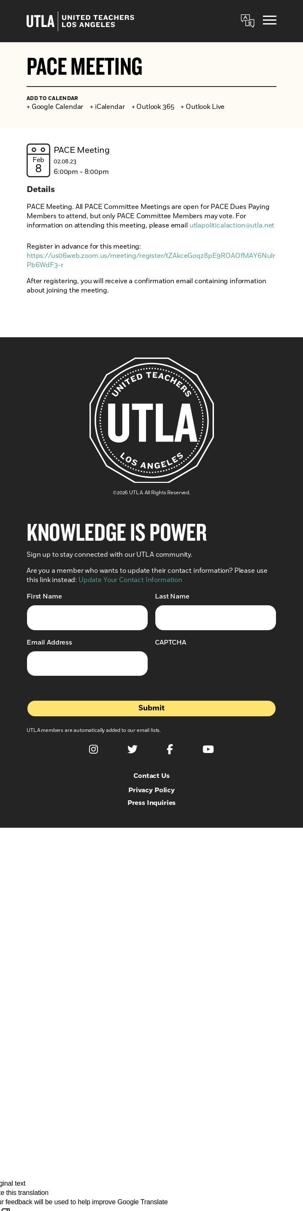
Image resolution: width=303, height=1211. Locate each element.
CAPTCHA (170, 642)
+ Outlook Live (203, 106)
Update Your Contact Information (130, 580)
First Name (44, 596)
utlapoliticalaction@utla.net (232, 225)
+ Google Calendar (55, 106)
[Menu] (269, 21)
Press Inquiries (151, 802)
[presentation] (219, 667)
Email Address (49, 642)
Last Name (172, 596)
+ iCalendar (107, 106)
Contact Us (151, 775)
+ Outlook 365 (153, 106)
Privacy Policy (151, 790)
